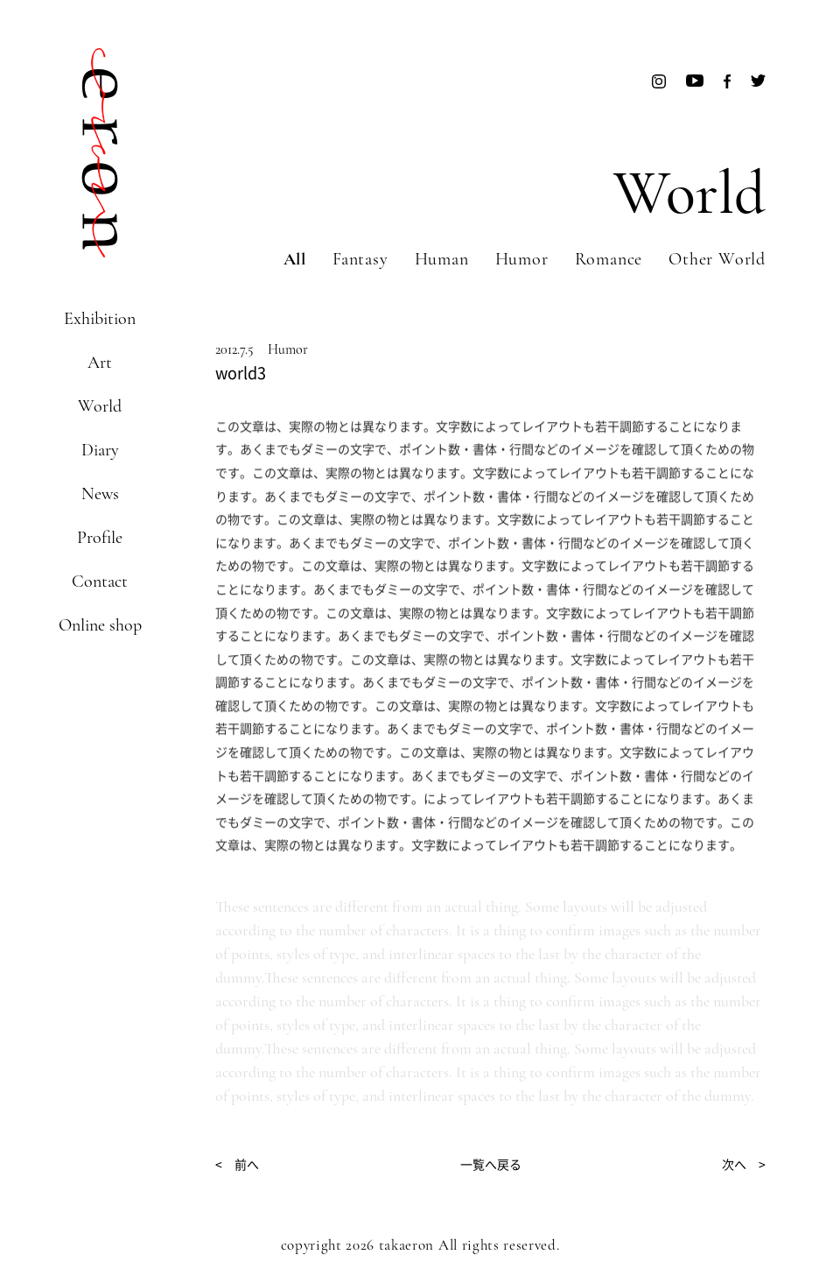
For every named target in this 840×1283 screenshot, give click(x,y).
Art (100, 362)
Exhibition (100, 318)
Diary (100, 450)
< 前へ (237, 1164)
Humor (522, 259)
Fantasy (360, 259)
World (100, 406)
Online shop (100, 625)
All (295, 259)
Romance (609, 259)
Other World (717, 259)
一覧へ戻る (491, 1164)
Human (442, 259)
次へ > (744, 1164)
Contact (100, 581)
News (100, 493)
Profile (99, 537)
